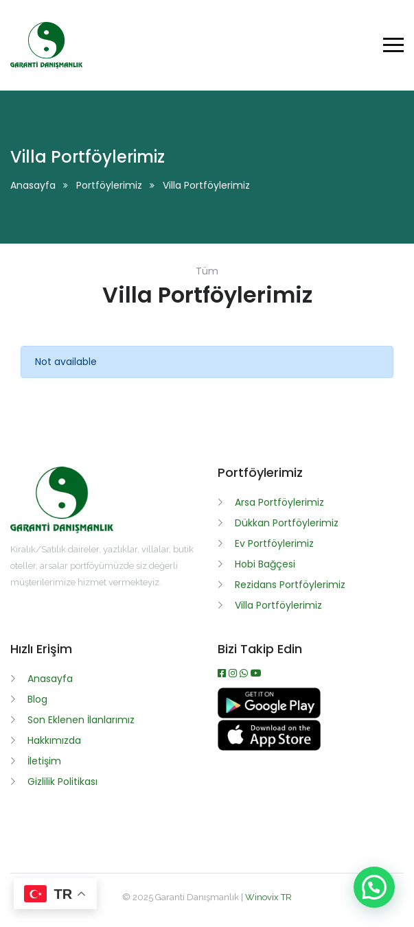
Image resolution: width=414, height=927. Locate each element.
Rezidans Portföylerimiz (290, 584)
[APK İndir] (269, 715)
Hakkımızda (54, 740)
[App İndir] (269, 747)
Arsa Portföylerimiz (279, 502)
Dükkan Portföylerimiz (286, 523)
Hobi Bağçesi (265, 564)
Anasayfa (33, 185)
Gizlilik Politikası (62, 781)
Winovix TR (268, 897)
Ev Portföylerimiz (274, 543)
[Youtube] (256, 673)
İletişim (44, 761)
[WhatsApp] (245, 673)
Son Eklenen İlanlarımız (81, 720)
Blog (37, 699)
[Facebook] (223, 673)
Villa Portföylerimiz (278, 605)
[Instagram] (234, 673)
